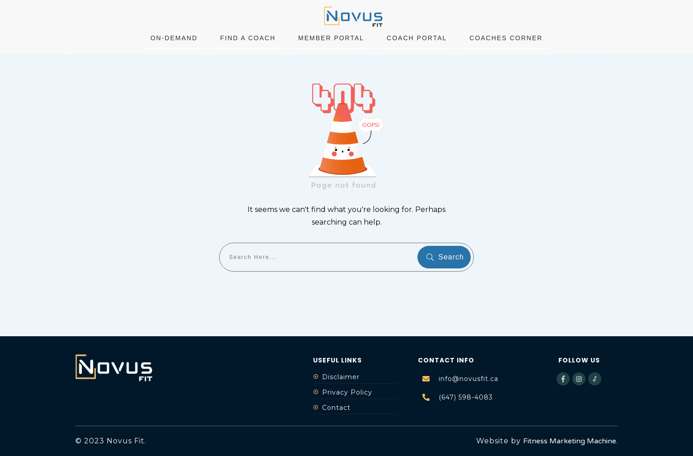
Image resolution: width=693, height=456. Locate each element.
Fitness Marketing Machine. (570, 441)
